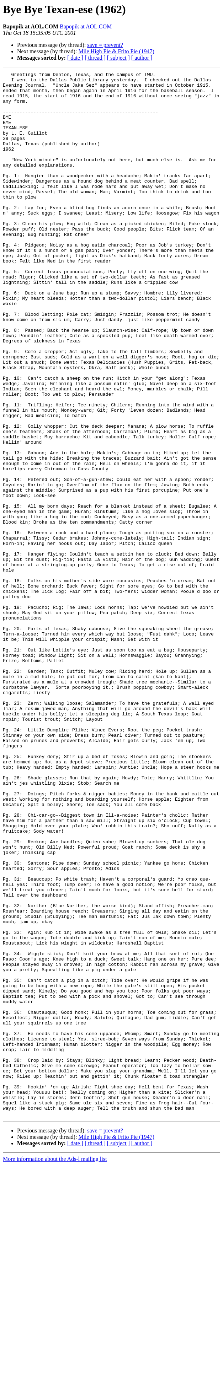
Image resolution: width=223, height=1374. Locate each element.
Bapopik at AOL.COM (86, 26)
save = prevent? (105, 45)
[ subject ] (118, 58)
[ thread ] (95, 58)
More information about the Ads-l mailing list (55, 1368)
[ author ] (142, 58)
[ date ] (75, 58)
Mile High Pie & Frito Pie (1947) (116, 51)
